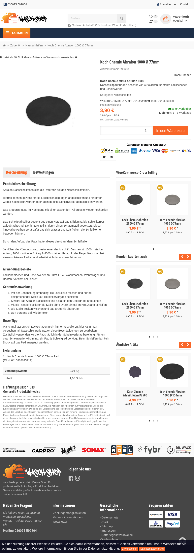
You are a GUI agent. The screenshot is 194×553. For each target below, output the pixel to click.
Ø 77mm (126, 100)
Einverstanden (129, 548)
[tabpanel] (135, 212)
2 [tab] (154, 337)
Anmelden (166, 4)
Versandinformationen (66, 516)
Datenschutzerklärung (152, 548)
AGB (104, 521)
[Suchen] (92, 18)
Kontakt (184, 4)
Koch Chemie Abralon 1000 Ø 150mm (172, 393)
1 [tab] (154, 249)
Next (188, 257)
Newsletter (59, 520)
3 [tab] (158, 337)
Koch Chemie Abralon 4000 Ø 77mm (172, 222)
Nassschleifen (122, 94)
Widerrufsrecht (110, 537)
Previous (181, 257)
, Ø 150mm (140, 100)
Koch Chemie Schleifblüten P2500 (135, 393)
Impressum (108, 529)
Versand (124, 119)
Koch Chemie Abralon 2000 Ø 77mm (135, 222)
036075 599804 (26, 530)
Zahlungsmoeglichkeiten (68, 512)
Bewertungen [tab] (43, 172)
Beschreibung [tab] (16, 172)
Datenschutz (109, 517)
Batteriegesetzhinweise (115, 533)
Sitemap (106, 525)
